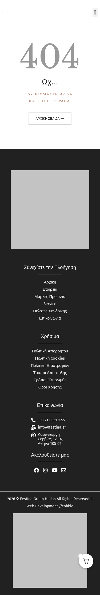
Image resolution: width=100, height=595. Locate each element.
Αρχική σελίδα (48, 118)
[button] (95, 12)
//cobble (65, 506)
